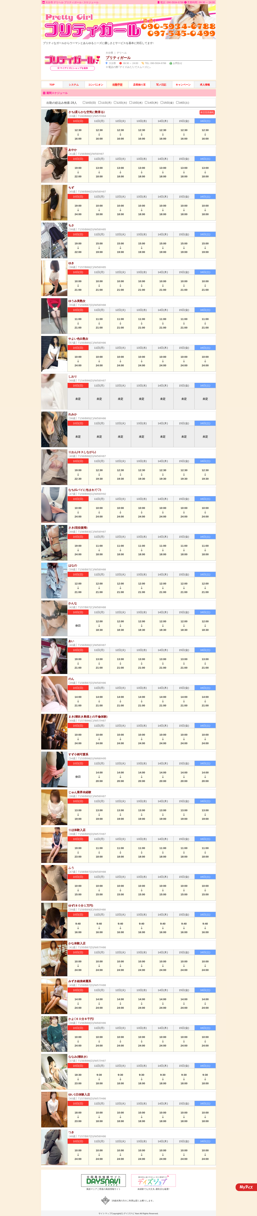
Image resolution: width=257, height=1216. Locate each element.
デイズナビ (129, 1213)
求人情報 (205, 84)
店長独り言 (139, 84)
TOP (52, 84)
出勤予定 (117, 84)
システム (74, 84)
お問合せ (177, 63)
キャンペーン (183, 84)
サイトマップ (105, 1213)
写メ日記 (161, 84)
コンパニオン (95, 84)
